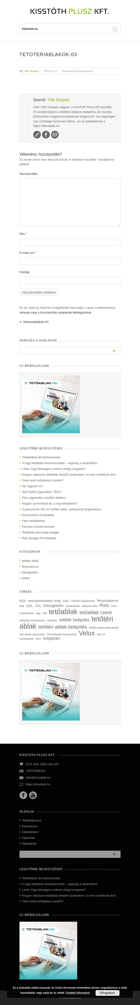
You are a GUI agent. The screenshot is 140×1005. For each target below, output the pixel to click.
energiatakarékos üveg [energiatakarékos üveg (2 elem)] (44, 601)
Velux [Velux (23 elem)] (87, 633)
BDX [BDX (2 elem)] (22, 601)
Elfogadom (107, 993)
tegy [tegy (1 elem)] (38, 613)
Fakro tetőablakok (33, 521)
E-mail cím (27, 253)
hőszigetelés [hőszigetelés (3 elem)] (53, 606)
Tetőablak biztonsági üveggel (40, 532)
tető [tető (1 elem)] (45, 613)
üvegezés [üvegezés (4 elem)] (51, 638)
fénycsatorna (30, 566)
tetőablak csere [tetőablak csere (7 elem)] (96, 612)
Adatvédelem (30, 832)
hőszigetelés (30, 572)
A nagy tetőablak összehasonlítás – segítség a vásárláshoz (59, 463)
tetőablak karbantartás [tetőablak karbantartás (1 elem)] (32, 620)
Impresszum (30, 826)
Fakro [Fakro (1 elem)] (66, 600)
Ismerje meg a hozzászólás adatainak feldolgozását (55, 312)
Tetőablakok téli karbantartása (41, 457)
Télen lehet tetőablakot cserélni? (43, 480)
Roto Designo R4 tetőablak (39, 538)
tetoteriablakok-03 (34, 322)
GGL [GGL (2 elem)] (29, 606)
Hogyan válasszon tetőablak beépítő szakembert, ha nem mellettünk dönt (69, 474)
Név (23, 234)
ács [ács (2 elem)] (38, 638)
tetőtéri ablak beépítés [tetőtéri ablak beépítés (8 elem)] (62, 627)
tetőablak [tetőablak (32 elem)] (63, 612)
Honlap (24, 272)
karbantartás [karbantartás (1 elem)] (73, 605)
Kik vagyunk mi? (32, 486)
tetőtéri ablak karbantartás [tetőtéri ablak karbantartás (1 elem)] (104, 627)
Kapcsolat (28, 838)
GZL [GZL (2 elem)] (38, 606)
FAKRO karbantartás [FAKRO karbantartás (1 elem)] (83, 600)
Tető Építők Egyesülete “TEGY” (42, 492)
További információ (78, 992)
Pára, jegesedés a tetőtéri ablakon (44, 497)
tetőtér (26, 578)
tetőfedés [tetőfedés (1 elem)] (52, 620)
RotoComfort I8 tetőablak (38, 515)
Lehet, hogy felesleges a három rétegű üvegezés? (54, 469)
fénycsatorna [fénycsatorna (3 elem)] (107, 600)
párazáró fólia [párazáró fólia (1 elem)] (90, 605)
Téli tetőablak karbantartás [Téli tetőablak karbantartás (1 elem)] (62, 634)
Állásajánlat (29, 843)
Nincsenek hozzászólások (77, 71)
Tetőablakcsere (31, 820)
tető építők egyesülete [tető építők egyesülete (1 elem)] (32, 634)
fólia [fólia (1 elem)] (21, 605)
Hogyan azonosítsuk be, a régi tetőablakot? (49, 503)
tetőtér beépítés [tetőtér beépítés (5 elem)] (74, 619)
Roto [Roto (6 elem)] (104, 605)
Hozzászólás (28, 174)
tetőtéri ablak (30, 561)
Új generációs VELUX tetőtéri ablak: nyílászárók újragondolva (61, 509)
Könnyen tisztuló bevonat (38, 526)
